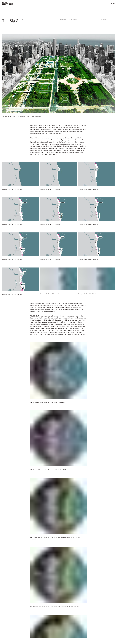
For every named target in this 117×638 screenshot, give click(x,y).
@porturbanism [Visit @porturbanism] (101, 559)
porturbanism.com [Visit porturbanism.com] (102, 557)
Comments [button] (58, 544)
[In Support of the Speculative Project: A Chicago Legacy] (20, 605)
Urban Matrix (49, 624)
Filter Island (86, 624)
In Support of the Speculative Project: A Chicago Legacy (16, 626)
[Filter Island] (97, 605)
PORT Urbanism (101, 20)
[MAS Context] (7, 3)
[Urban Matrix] (58, 605)
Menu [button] (113, 3)
